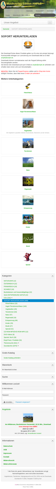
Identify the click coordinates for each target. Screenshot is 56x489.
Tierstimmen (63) (11, 312)
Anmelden (50, 11)
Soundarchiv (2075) (11, 346)
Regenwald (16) (10, 317)
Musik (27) (9, 326)
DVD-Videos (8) (9, 334)
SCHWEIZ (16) (9, 289)
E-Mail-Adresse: (7, 388)
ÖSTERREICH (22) (10, 284)
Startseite (29, 11)
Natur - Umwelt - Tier (15, 7)
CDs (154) (8, 298)
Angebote (6, 409)
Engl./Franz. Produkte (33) (13, 340)
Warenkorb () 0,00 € (22, 15)
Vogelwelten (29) (11, 309)
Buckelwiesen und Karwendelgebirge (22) (18, 292)
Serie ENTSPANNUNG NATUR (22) (16, 295)
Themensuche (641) (11, 343)
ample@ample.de (7, 58)
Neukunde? (40, 11)
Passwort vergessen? (23, 402)
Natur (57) (8, 315)
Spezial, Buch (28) (10, 337)
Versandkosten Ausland (34, 433)
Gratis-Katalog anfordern (12, 358)
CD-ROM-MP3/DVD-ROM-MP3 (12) (16, 332)
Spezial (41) (9, 329)
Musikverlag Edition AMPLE (24, 3)
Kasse (8, 15)
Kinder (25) (9, 323)
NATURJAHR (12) (10, 281)
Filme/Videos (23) (11, 303)
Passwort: (5, 395)
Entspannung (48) (11, 320)
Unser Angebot (11, 22)
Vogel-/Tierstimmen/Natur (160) (16, 306)
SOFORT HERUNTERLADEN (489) (17, 300)
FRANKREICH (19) (10, 286)
